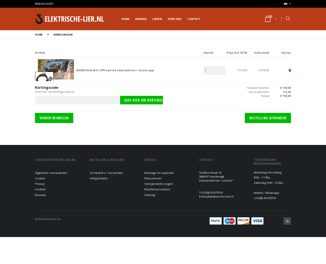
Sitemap (149, 195)
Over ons (175, 19)
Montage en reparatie (159, 173)
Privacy (40, 184)
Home (125, 19)
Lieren (157, 19)
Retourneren (153, 178)
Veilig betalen (99, 178)
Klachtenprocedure (157, 189)
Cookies (40, 189)
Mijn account (44, 3)
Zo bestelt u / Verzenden (106, 173)
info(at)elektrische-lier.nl (217, 196)
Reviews (40, 195)
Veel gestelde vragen (158, 184)
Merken (141, 19)
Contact (193, 19)
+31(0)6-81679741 (212, 192)
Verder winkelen (54, 118)
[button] (270, 19)
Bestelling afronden (267, 118)
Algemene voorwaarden (51, 173)
